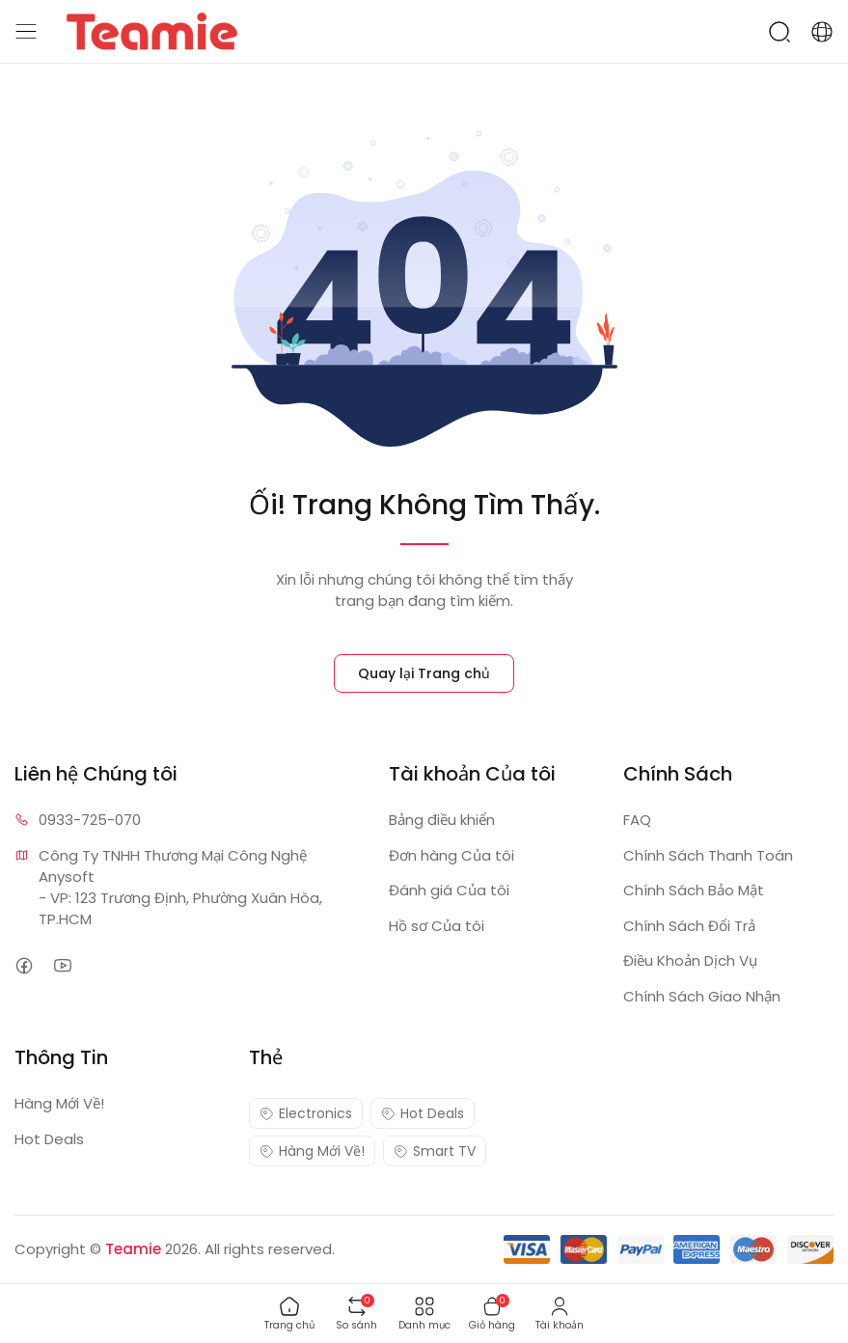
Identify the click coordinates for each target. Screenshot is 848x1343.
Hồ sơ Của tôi (436, 926)
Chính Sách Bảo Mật (693, 890)
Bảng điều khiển (442, 819)
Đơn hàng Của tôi (451, 855)
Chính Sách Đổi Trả (689, 926)
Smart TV (435, 1151)
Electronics (306, 1113)
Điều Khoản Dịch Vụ (690, 960)
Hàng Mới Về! (59, 1103)
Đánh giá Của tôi (449, 890)
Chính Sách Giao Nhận (701, 996)
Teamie (133, 1249)
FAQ (637, 819)
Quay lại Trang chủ (424, 673)
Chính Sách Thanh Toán (708, 855)
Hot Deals (49, 1139)
